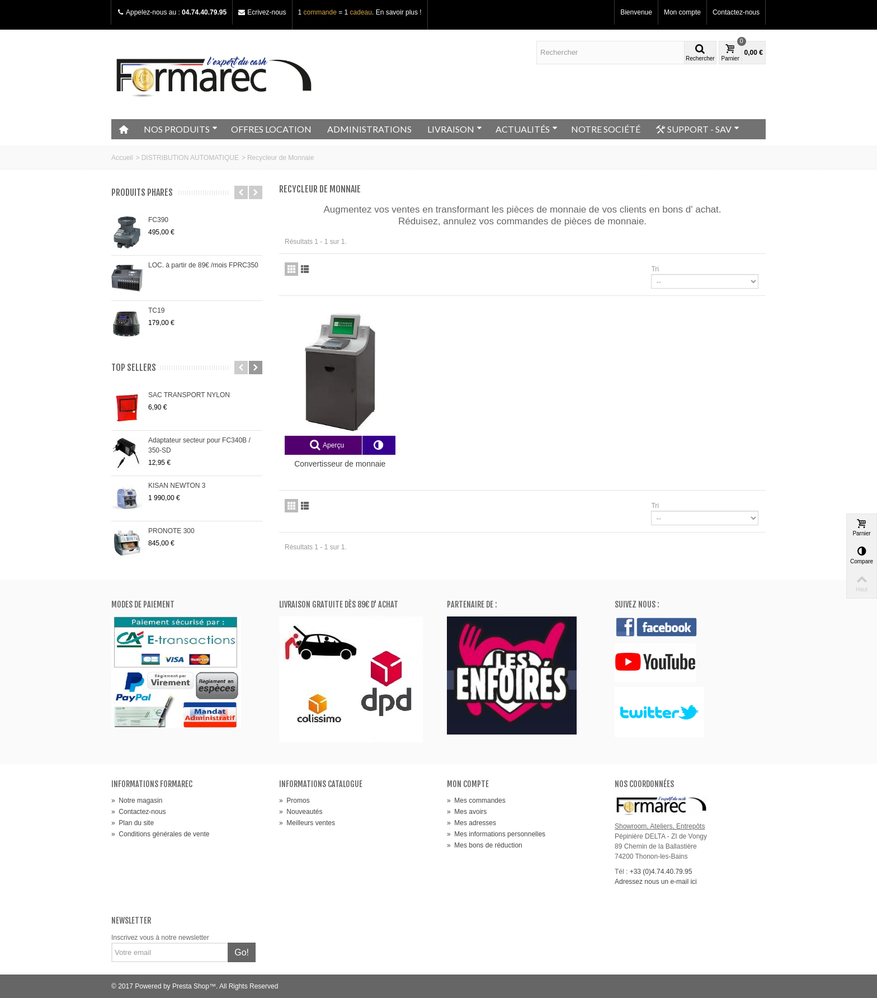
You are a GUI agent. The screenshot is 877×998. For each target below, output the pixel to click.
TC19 (156, 310)
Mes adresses (471, 823)
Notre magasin (136, 800)
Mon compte (682, 12)
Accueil (122, 158)
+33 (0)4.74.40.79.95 (661, 871)
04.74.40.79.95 (204, 12)
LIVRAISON (454, 129)
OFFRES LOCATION (271, 129)
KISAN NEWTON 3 (176, 485)
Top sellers (133, 368)
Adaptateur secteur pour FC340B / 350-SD (199, 445)
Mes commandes (476, 800)
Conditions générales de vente (160, 834)
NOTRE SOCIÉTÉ (605, 129)
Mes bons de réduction (484, 845)
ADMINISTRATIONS (369, 129)
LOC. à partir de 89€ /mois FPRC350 (203, 265)
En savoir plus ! (399, 12)
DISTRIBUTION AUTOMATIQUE (190, 158)
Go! (241, 952)
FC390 (158, 220)
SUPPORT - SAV (697, 129)
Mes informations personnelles (496, 834)
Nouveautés (300, 812)
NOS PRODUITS (181, 129)
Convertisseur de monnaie (339, 463)
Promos (294, 800)
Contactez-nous (736, 12)
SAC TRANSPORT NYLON (189, 395)
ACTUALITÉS (527, 129)
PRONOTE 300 (171, 531)
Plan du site (132, 823)
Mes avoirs (467, 812)
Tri (655, 269)
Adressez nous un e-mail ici (656, 882)
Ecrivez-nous (266, 12)
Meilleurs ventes (307, 823)
